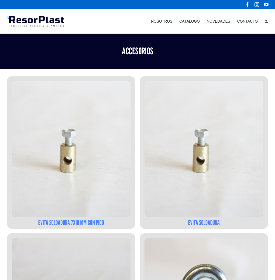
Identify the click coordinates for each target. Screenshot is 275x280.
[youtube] (266, 4)
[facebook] (247, 4)
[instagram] (256, 4)
